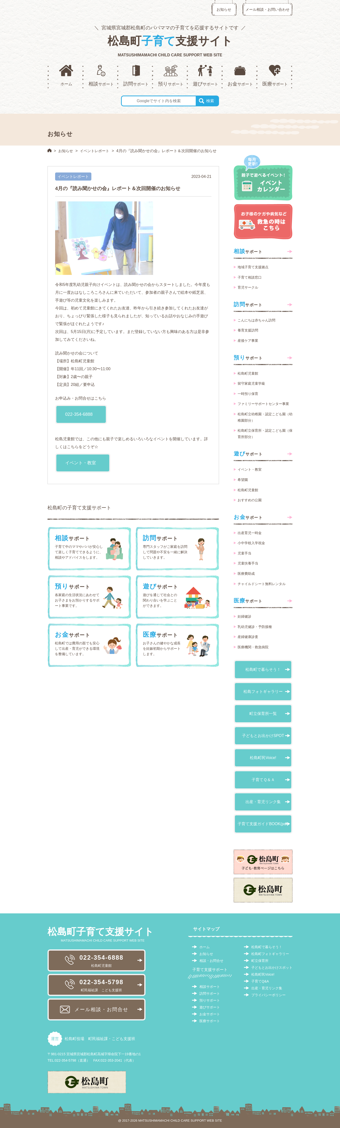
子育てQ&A (260, 981)
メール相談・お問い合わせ (267, 9)
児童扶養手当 (248, 563)
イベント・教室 (80, 462)
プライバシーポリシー (268, 995)
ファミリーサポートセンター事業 (263, 404)
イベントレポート (96, 151)
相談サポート (209, 987)
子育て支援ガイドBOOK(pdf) (263, 824)
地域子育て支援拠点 (253, 267)
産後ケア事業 (248, 341)
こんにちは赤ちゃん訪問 (256, 320)
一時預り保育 (248, 394)
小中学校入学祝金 (251, 543)
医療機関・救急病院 (253, 647)
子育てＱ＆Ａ (263, 780)
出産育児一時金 (250, 533)
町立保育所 (259, 961)
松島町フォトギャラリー (270, 954)
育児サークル (248, 287)
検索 (210, 101)
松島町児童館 (248, 373)
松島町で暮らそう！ (263, 669)
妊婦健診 (244, 616)
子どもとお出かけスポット (271, 967)
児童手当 (244, 553)
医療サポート (209, 1021)
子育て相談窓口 (250, 277)
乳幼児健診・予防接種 (255, 627)
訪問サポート (209, 993)
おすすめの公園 (250, 500)
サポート (248, 251)
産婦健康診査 (248, 637)
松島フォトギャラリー (263, 691)
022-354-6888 (79, 414)
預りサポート (209, 1000)
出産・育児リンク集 (263, 802)
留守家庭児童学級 (251, 383)
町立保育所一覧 (263, 713)
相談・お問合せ (211, 961)
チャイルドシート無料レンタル (262, 584)
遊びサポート (209, 1007)
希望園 (243, 480)
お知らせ (224, 9)
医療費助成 (246, 574)
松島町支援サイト (170, 41)
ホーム (204, 947)
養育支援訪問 (248, 330)
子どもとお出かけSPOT (263, 736)
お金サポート (209, 1014)
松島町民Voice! (263, 758)
